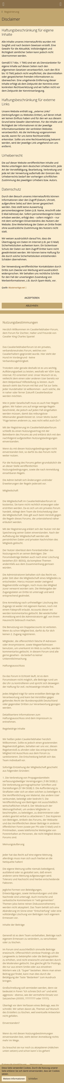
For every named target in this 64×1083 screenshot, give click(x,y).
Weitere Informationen (14, 1078)
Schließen (33, 1078)
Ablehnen (32, 305)
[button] (3, 4)
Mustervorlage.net (17, 287)
